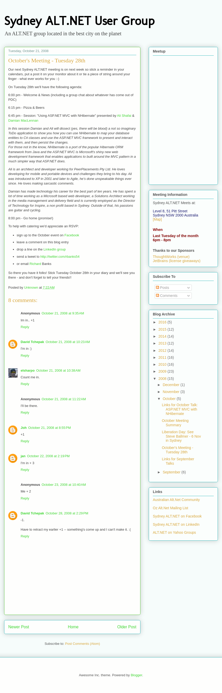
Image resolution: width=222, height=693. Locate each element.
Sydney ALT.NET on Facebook (177, 516)
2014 (163, 336)
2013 (163, 343)
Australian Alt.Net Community (176, 500)
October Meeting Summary (175, 423)
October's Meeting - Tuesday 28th (177, 450)
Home (73, 627)
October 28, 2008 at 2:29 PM (67, 513)
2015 (163, 329)
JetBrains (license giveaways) (176, 261)
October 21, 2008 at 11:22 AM (64, 399)
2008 (163, 379)
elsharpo (28, 370)
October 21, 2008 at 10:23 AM (68, 342)
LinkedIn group (55, 249)
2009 (163, 371)
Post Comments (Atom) (82, 644)
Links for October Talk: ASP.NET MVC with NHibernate (180, 409)
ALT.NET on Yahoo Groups (174, 532)
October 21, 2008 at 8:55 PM (49, 428)
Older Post (126, 627)
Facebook (72, 235)
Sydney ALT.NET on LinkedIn (176, 524)
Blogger (136, 675)
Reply (25, 327)
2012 (163, 350)
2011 (163, 357)
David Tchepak (32, 342)
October (170, 399)
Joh (24, 428)
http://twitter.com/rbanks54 (60, 256)
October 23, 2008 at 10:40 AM (64, 485)
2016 (163, 322)
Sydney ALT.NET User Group (79, 20)
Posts (162, 288)
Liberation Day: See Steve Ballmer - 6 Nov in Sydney (181, 436)
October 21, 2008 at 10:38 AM (58, 370)
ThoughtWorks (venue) (171, 257)
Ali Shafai (124, 116)
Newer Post (18, 627)
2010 (163, 364)
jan (23, 456)
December (171, 385)
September (172, 472)
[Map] (157, 219)
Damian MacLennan (23, 120)
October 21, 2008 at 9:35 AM (63, 313)
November (171, 392)
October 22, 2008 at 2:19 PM (48, 456)
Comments (167, 296)
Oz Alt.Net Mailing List (170, 508)
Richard (35, 264)
